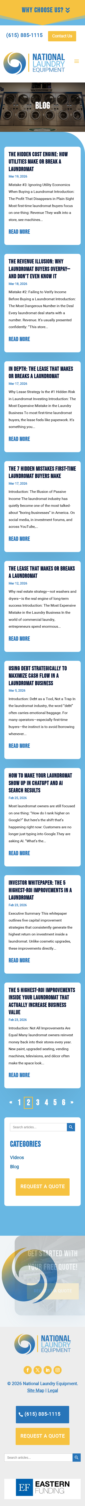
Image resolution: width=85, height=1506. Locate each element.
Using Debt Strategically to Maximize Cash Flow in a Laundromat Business (38, 676)
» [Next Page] (71, 1103)
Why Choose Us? (42, 10)
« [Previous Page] (10, 1103)
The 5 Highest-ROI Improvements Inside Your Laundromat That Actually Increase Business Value (42, 1001)
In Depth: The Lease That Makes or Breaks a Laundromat (41, 373)
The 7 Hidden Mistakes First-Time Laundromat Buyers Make (42, 472)
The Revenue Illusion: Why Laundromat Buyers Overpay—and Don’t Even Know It (39, 269)
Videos (17, 1157)
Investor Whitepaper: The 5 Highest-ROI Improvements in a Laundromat (40, 890)
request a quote (42, 1187)
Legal (53, 1391)
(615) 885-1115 (42, 1414)
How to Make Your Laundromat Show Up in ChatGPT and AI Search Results (40, 783)
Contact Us (62, 36)
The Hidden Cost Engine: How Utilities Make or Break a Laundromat (38, 162)
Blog (14, 1167)
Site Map (35, 1391)
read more (19, 232)
